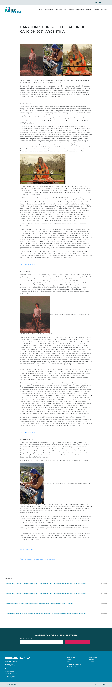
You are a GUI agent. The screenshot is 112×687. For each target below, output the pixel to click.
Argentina (28, 559)
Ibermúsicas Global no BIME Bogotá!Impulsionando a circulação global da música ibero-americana (39, 603)
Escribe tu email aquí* (41, 641)
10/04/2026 (104, 583)
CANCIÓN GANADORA (27, 264)
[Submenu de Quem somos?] (53, 9)
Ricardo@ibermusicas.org (11, 673)
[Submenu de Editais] (73, 9)
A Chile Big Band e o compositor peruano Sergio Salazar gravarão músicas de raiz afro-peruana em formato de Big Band (46, 613)
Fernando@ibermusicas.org (12, 678)
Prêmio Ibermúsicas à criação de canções (44, 559)
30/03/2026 (104, 603)
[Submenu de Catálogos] (83, 9)
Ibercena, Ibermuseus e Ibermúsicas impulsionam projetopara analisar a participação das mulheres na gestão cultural (45, 583)
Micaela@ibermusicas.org (11, 666)
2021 (22, 559)
